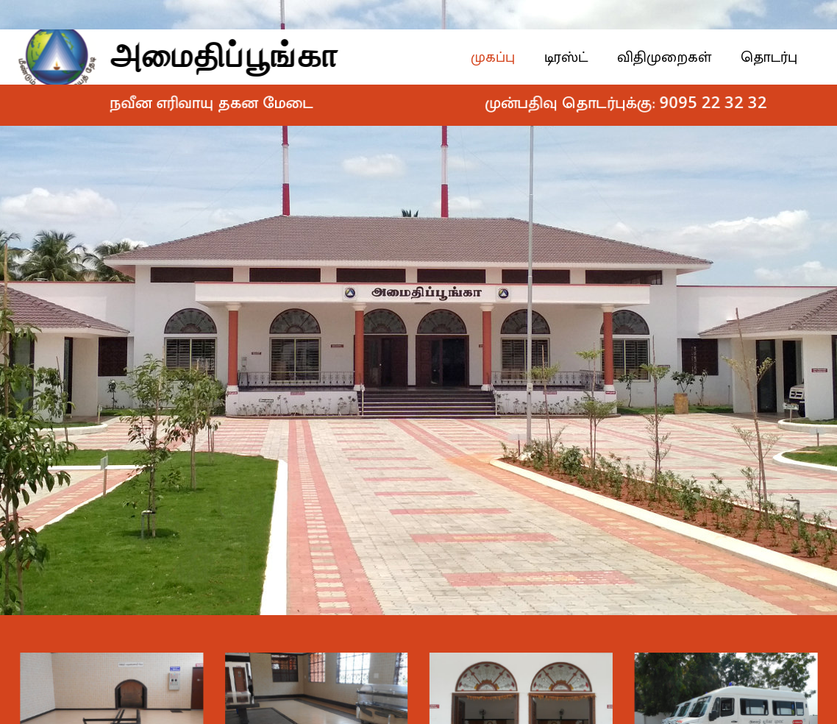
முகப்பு (501, 57)
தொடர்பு (777, 57)
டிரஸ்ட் (574, 57)
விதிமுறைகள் (672, 57)
